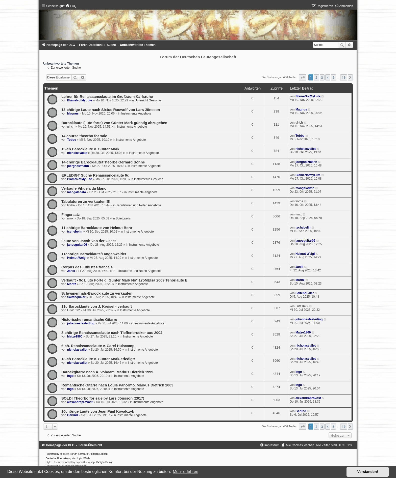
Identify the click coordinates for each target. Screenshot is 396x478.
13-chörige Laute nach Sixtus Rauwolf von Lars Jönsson (110, 110)
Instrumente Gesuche (148, 179)
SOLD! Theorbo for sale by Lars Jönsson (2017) (102, 398)
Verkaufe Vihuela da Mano (84, 188)
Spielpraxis (123, 218)
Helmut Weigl (76, 258)
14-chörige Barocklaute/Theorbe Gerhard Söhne (103, 162)
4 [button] (328, 77)
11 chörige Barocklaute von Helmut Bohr (96, 228)
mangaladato (76, 192)
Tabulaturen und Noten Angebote (138, 205)
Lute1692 (73, 310)
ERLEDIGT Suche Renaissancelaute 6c (95, 175)
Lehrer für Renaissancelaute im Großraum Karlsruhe (107, 97)
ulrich (71, 126)
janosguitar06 (77, 244)
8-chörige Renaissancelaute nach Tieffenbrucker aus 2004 (111, 333)
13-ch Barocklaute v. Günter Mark (90, 149)
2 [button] (316, 77)
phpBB (63, 454)
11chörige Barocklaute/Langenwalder (93, 254)
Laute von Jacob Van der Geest (88, 241)
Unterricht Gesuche (148, 100)
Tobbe (71, 140)
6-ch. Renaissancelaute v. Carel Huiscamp (97, 346)
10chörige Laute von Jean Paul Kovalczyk (97, 411)
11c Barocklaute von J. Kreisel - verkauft (96, 306)
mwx (70, 218)
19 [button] (343, 77)
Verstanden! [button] (367, 472)
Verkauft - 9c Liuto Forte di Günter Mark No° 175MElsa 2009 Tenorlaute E (124, 280)
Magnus (73, 113)
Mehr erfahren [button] (185, 471)
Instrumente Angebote (136, 113)
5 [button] (333, 77)
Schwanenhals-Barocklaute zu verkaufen (97, 293)
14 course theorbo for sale (84, 136)
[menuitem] (71, 6)
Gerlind (72, 415)
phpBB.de (84, 458)
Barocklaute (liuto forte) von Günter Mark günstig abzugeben (114, 123)
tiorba (71, 205)
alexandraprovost (80, 402)
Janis (71, 271)
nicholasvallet (77, 153)
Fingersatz (70, 215)
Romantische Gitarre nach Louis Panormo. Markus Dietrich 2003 (117, 385)
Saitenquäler (76, 297)
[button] (302, 77)
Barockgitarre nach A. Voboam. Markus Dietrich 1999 (107, 372)
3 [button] (322, 77)
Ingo (70, 376)
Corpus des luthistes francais (87, 267)
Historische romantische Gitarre (89, 320)
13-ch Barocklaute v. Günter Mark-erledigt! (98, 359)
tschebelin (74, 231)
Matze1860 (75, 336)
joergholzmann (78, 166)
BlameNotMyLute (79, 100)
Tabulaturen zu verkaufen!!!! (85, 202)
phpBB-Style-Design (101, 462)
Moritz (71, 284)
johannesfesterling (80, 323)
